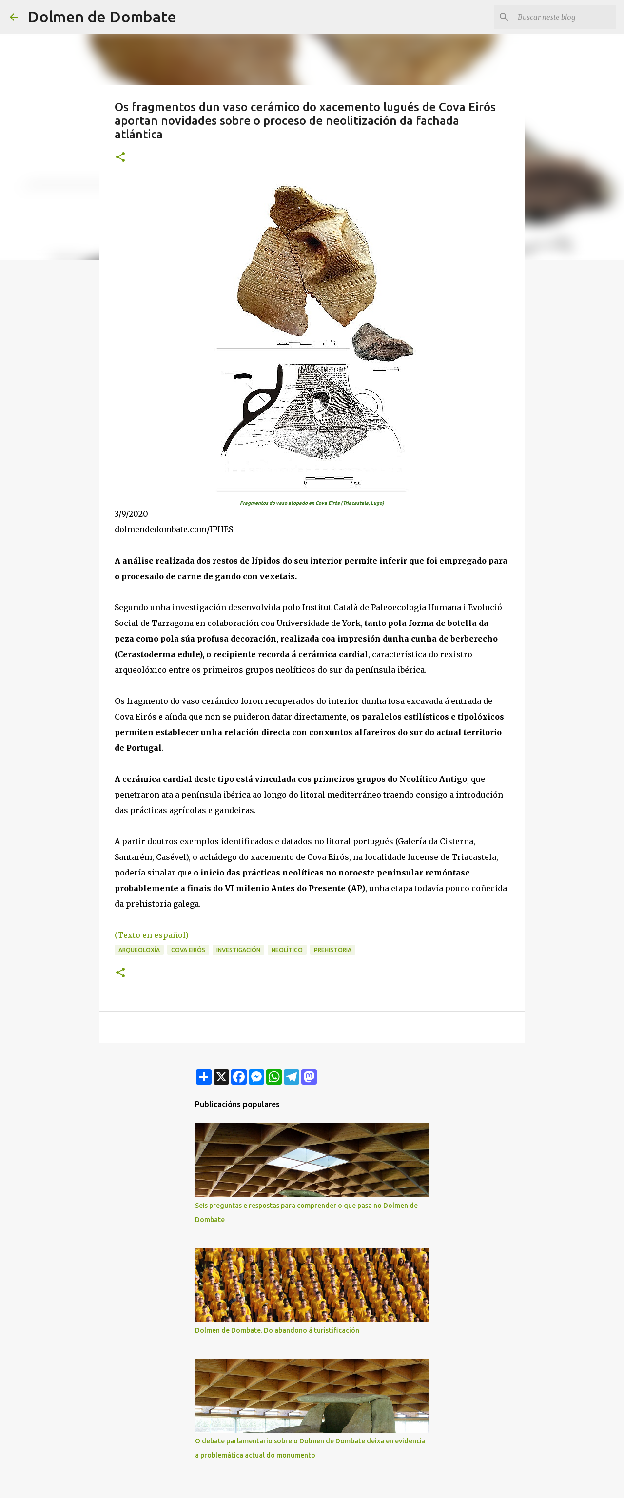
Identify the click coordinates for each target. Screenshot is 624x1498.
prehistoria (332, 950)
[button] (120, 157)
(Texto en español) (153, 935)
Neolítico (287, 950)
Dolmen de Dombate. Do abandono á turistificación (277, 1330)
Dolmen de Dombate (101, 16)
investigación (238, 950)
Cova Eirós (188, 950)
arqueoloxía (139, 950)
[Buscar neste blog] (565, 17)
